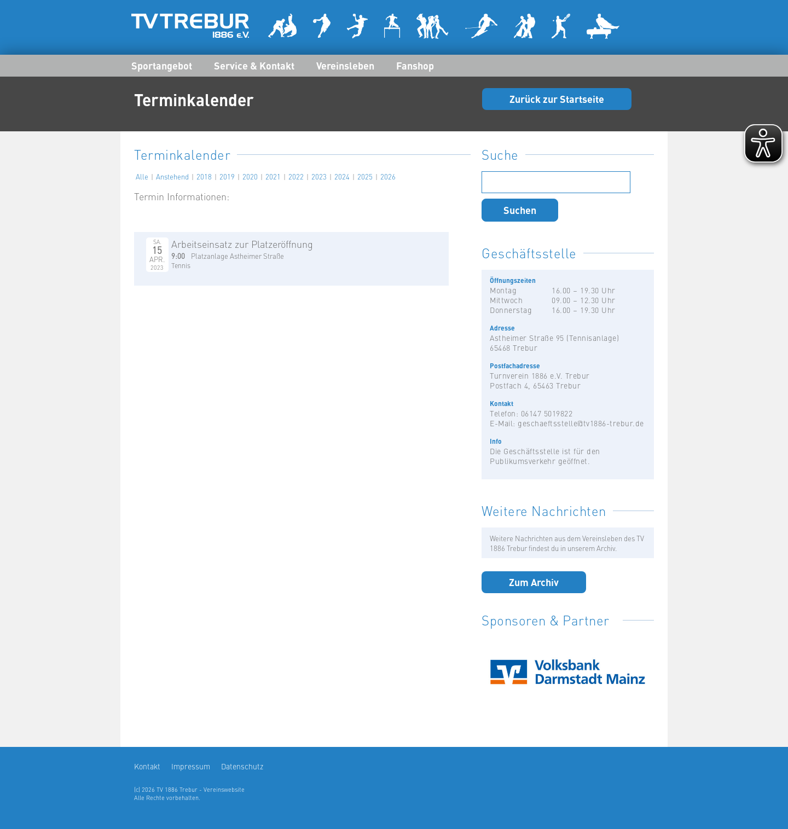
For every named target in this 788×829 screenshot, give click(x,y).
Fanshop (415, 65)
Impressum (190, 766)
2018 (204, 176)
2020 (250, 176)
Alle (142, 176)
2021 (273, 176)
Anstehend (172, 176)
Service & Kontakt (254, 65)
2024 (342, 176)
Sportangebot (161, 65)
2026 (388, 176)
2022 (296, 176)
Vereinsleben (345, 65)
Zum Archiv (534, 582)
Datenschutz (242, 766)
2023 (319, 176)
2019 (227, 176)
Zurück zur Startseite (556, 98)
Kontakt (147, 766)
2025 (365, 176)
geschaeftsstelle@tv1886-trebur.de (581, 423)
